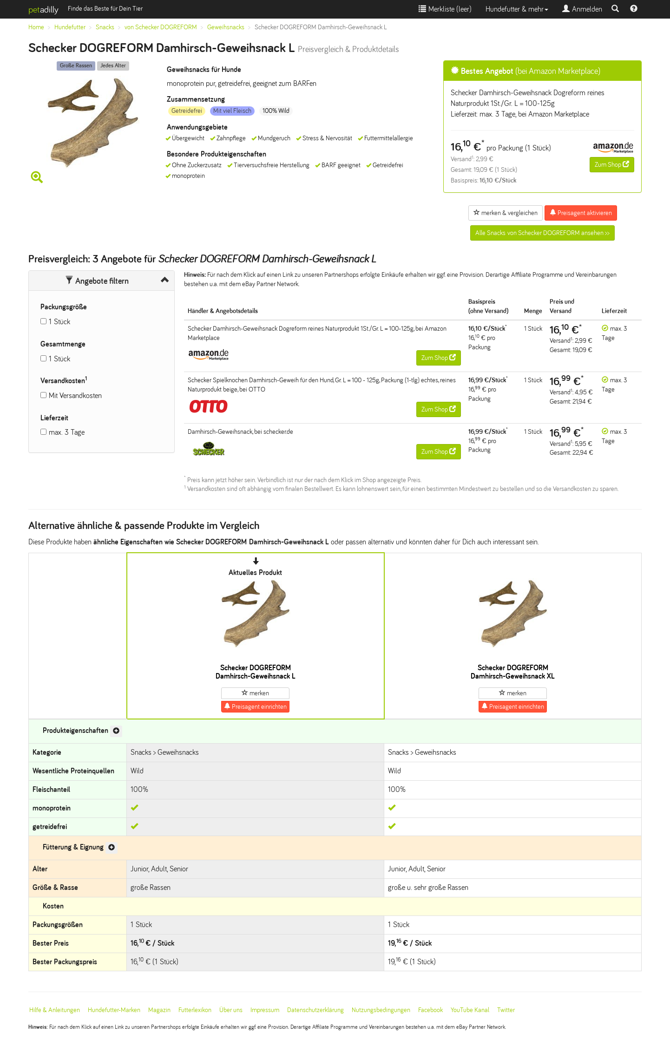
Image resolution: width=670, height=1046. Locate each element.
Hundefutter (69, 27)
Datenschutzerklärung (315, 1010)
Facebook (430, 1010)
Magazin (159, 1010)
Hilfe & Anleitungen (54, 1010)
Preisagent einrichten (255, 706)
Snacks (105, 27)
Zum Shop (612, 164)
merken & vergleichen (505, 212)
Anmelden (582, 9)
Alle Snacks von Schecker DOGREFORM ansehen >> (542, 232)
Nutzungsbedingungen (381, 1010)
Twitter (506, 1010)
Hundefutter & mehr (517, 9)
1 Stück (59, 322)
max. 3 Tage (67, 432)
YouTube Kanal (470, 1010)
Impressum (264, 1010)
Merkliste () (445, 9)
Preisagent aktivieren (581, 212)
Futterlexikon (194, 1010)
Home (36, 27)
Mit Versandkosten (75, 395)
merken (255, 693)
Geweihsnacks (225, 27)
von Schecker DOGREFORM (161, 27)
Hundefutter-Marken (114, 1010)
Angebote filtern (97, 281)
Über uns (231, 1010)
